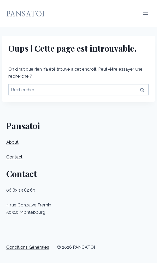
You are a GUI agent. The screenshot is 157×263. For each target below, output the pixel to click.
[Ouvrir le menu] (145, 14)
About (12, 142)
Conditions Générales (27, 247)
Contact (14, 157)
